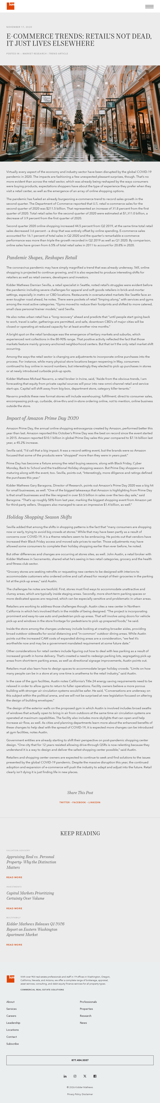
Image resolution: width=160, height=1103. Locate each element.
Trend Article (58, 53)
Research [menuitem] (85, 1016)
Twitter (64, 802)
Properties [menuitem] (86, 1009)
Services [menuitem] (11, 1009)
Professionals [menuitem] (88, 1002)
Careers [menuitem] (11, 1016)
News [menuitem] (83, 1023)
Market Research (35, 53)
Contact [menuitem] (11, 1037)
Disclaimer (87, 1094)
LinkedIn (95, 802)
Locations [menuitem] (12, 1030)
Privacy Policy (74, 1094)
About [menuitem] (10, 1002)
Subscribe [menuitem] (12, 1044)
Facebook (79, 802)
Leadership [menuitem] (13, 1023)
